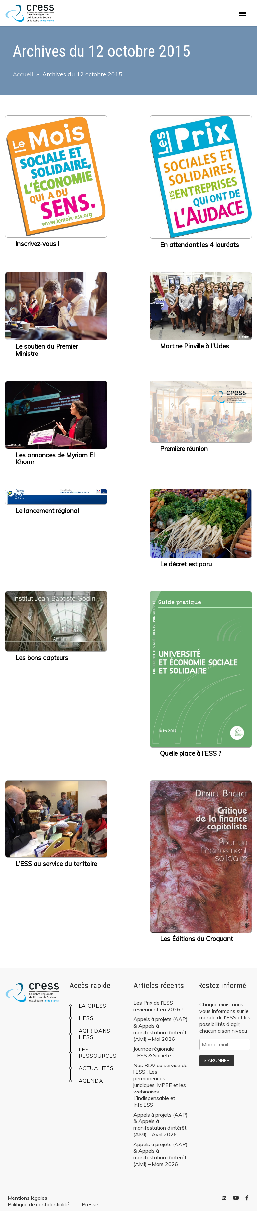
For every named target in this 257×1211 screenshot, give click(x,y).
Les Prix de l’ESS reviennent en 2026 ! (158, 1006)
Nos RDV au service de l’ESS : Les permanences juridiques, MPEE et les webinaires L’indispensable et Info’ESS (160, 1085)
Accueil (23, 74)
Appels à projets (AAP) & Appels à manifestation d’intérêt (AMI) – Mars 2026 (160, 1154)
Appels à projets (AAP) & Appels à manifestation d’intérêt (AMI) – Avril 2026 (160, 1124)
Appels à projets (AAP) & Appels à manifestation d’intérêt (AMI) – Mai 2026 (160, 1029)
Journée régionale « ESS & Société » (154, 1052)
